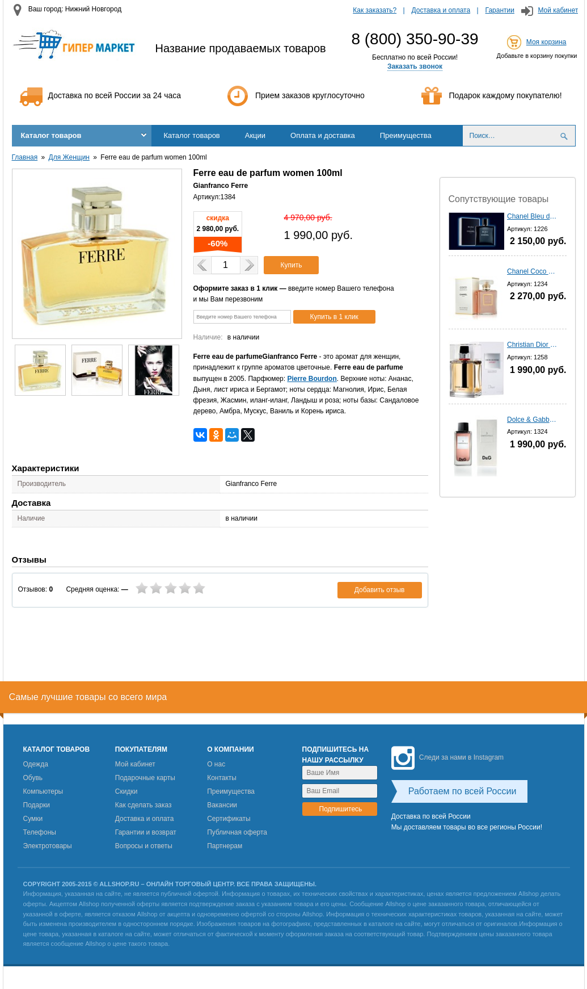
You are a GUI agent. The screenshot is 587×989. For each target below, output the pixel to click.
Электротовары (47, 846)
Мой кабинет (558, 10)
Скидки (126, 791)
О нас (216, 764)
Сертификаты (229, 819)
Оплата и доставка (322, 135)
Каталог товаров (51, 135)
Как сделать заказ (143, 805)
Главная (25, 157)
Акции (255, 135)
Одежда (35, 764)
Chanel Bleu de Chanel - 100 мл (532, 216)
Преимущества (406, 135)
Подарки (36, 805)
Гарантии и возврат (145, 832)
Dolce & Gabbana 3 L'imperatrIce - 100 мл (532, 420)
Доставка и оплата (441, 10)
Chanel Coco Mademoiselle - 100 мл (532, 271)
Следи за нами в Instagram (447, 757)
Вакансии (222, 805)
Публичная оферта (237, 832)
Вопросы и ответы (143, 846)
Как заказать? (374, 10)
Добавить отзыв (379, 590)
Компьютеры (43, 791)
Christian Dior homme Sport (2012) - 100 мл (532, 345)
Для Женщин (69, 157)
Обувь (33, 778)
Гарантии (499, 10)
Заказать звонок (414, 66)
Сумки (33, 819)
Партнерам (224, 846)
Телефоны (39, 832)
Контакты (222, 778)
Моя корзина (546, 42)
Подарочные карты (145, 778)
